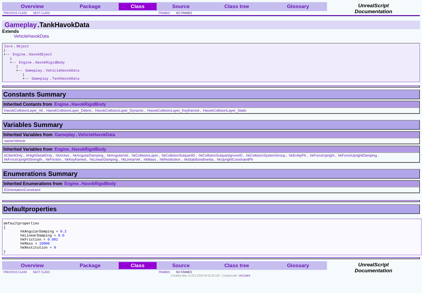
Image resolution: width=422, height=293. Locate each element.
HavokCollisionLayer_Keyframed (173, 118)
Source (181, 6)
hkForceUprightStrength (23, 167)
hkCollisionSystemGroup (265, 163)
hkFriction (53, 167)
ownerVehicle (14, 148)
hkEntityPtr (297, 163)
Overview (32, 6)
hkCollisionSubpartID (178, 163)
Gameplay (21, 25)
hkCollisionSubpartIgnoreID (220, 163)
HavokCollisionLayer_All (23, 118)
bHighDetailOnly (39, 163)
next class (41, 13)
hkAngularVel (117, 163)
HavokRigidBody (50, 66)
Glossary (298, 6)
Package (90, 6)
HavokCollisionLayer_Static (225, 118)
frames (164, 13)
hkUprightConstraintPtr (235, 167)
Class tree (236, 6)
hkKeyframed (75, 167)
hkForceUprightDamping (357, 163)
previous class (15, 13)
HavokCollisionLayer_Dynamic (119, 118)
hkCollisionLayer (145, 163)
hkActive (62, 163)
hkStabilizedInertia (198, 167)
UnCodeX (244, 289)
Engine (19, 56)
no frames (184, 13)
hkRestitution (170, 167)
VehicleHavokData (31, 36)
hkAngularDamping (88, 163)
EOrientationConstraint (22, 197)
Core (8, 46)
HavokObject (40, 56)
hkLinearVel (130, 167)
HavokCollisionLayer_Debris (68, 118)
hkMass (150, 167)
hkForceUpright (322, 163)
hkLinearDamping (104, 167)
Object (22, 46)
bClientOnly (13, 163)
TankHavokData (65, 85)
